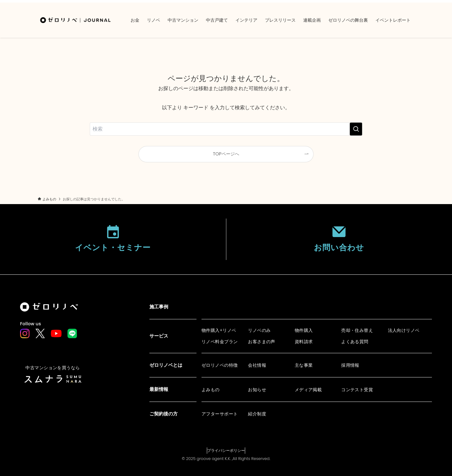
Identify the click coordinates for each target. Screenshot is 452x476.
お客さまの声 (261, 341)
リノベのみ (259, 330)
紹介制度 (257, 414)
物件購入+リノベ (219, 330)
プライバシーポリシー (226, 450)
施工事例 (158, 306)
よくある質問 (355, 341)
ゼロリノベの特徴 (220, 365)
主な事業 (304, 365)
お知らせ (257, 390)
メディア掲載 (308, 390)
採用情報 (350, 365)
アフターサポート (220, 414)
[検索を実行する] (356, 129)
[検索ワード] (226, 129)
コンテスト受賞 (357, 390)
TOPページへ (226, 154)
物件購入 (304, 330)
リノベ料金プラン (220, 341)
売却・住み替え (357, 330)
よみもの (211, 390)
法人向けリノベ (404, 330)
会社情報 (257, 365)
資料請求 (304, 341)
